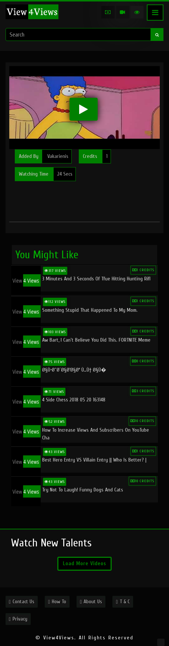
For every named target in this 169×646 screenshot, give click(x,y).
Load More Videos (84, 563)
